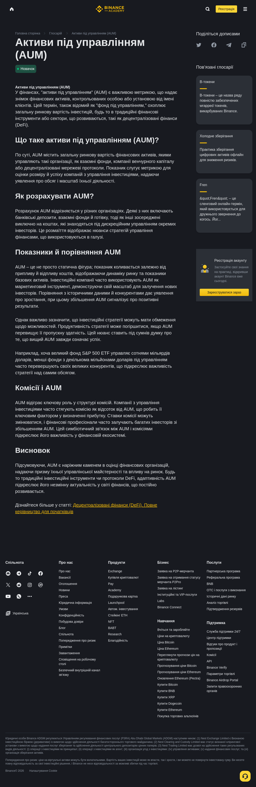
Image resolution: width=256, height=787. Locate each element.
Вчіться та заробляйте (173, 629)
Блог (62, 628)
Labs (160, 601)
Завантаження (69, 653)
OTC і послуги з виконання (226, 590)
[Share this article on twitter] (199, 45)
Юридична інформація (75, 602)
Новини (64, 590)
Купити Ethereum (169, 710)
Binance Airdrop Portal (222, 680)
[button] (245, 9)
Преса (63, 596)
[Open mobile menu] (245, 9)
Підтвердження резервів (224, 609)
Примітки (65, 647)
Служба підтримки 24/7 (223, 631)
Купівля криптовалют (123, 577)
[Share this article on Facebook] (214, 45)
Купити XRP (166, 697)
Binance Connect (169, 607)
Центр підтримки (219, 638)
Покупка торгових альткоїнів (177, 716)
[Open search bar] (206, 9)
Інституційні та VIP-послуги (177, 594)
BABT (112, 628)
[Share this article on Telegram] (228, 45)
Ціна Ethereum (168, 648)
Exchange (115, 571)
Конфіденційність (71, 615)
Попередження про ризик (77, 640)
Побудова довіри (71, 621)
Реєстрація (226, 9)
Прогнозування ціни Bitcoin (177, 665)
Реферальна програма (223, 577)
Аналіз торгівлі (217, 602)
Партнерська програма (223, 571)
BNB (210, 584)
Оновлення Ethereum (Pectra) (178, 678)
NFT (111, 621)
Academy (114, 590)
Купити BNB (166, 691)
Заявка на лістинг (170, 588)
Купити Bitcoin (167, 684)
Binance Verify (217, 667)
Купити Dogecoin (169, 703)
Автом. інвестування (123, 609)
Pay (110, 584)
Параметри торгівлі (221, 674)
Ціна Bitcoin (165, 642)
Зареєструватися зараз (224, 292)
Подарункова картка (123, 596)
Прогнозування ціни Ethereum (179, 672)
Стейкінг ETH (117, 615)
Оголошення (68, 584)
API (209, 661)
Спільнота (66, 634)
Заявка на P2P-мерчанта (175, 571)
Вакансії (65, 577)
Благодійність (118, 640)
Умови (63, 609)
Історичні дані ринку (221, 596)
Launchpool (116, 602)
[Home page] (110, 9)
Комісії (211, 655)
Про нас (64, 571)
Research (115, 634)
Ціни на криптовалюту (173, 636)
